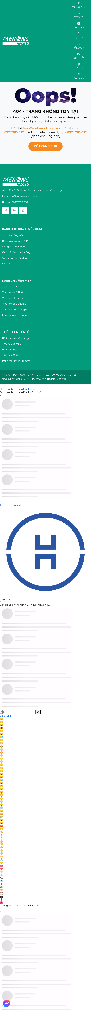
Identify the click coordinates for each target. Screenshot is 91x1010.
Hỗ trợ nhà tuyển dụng (15, 338)
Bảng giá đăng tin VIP (15, 241)
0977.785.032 (14, 132)
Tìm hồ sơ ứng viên (13, 235)
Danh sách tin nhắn (11, 389)
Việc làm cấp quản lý (14, 303)
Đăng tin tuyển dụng (14, 246)
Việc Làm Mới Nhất (13, 292)
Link (9, 715)
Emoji (3, 715)
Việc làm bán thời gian (15, 309)
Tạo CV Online (10, 286)
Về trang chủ (45, 146)
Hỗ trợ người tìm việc (14, 349)
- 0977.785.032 (11, 343)
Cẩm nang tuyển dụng (15, 258)
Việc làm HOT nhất (13, 298)
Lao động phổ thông (14, 315)
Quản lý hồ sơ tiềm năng (16, 252)
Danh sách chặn (32, 389)
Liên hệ (6, 263)
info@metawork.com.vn (41, 128)
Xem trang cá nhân (11, 505)
